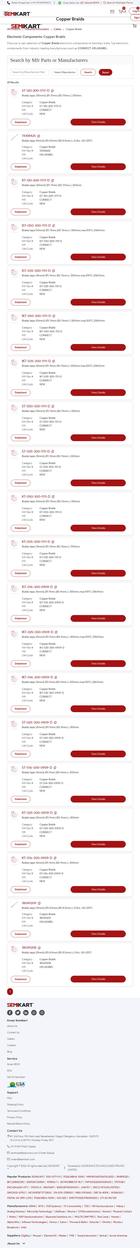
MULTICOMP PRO (85, 1216)
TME (71, 1235)
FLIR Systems (53, 1206)
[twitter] (17, 1012)
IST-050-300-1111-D (36, 225)
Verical (103, 1235)
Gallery (11, 1038)
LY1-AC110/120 (108, 1198)
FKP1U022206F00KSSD (98, 1182)
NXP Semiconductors (31, 1216)
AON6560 (116, 1192)
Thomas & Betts (78, 1222)
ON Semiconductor (102, 1206)
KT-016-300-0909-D (37, 858)
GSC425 (61, 1198)
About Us (12, 1026)
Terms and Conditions (19, 1110)
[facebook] (10, 1012)
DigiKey (25, 1235)
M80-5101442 (83, 1192)
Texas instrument (86, 1235)
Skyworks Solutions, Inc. (58, 1216)
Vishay (119, 1206)
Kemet (106, 1211)
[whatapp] (34, 1012)
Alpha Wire (13, 1222)
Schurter (94, 1222)
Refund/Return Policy (18, 1123)
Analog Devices (15, 1211)
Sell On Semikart (16, 1077)
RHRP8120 (122, 1176)
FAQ (9, 1098)
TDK (86, 1206)
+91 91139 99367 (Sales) (23, 1146)
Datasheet (21, 122)
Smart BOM (13, 1064)
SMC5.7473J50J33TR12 (106, 1187)
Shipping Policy (15, 1104)
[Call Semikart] (29, 2)
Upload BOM (89, 2)
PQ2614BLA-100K (44, 1198)
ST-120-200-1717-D (35, 91)
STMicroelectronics (89, 1211)
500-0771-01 (53, 1176)
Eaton (63, 1222)
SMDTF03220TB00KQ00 (83, 1198)
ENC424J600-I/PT (17, 1187)
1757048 (119, 1182)
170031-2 (36, 1187)
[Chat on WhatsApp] (68, 2)
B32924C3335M (35, 1182)
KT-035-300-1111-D (36, 542)
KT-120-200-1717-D (36, 180)
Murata (117, 1222)
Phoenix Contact (122, 1211)
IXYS (40, 1206)
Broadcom (13, 1227)
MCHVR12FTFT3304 (39, 1192)
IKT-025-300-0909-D (37, 632)
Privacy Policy (14, 1117)
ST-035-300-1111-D (36, 451)
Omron (53, 1222)
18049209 (29, 903)
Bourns (71, 1211)
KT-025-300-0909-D (37, 813)
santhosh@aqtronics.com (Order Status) (32, 1153)
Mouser (37, 1235)
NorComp (102, 1216)
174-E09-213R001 (63, 1192)
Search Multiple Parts (117, 2)
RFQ (9, 1070)
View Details (98, 122)
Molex (12, 1216)
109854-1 (52, 1182)
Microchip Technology (39, 1211)
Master (63, 1235)
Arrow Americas (118, 1235)
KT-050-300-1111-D (36, 497)
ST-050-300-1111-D (36, 406)
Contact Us (13, 1032)
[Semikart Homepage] (18, 14)
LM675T (85, 1187)
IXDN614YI (37, 1176)
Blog (9, 1051)
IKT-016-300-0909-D (37, 677)
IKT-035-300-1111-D (36, 361)
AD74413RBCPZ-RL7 (71, 1182)
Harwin (115, 1216)
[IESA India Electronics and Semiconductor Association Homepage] (16, 1084)
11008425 (29, 136)
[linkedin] (26, 1012)
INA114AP (49, 1187)
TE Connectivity (72, 1206)
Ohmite (106, 1222)
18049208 (29, 948)
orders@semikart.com (23, 1159)
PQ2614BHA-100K (73, 1176)
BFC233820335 (15, 1182)
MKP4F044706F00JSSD (100, 1176)
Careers (11, 1045)
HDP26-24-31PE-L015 (19, 1198)
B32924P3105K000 (67, 1187)
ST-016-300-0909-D (37, 768)
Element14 (50, 1235)
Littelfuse (60, 1211)
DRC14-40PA (101, 1192)
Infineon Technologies (34, 1222)
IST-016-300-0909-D (37, 587)
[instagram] (42, 1012)
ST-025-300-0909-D (37, 722)
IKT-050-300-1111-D (36, 316)
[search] (124, 11)
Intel (23, 1227)
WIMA (32, 1206)
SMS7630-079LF (16, 1192)
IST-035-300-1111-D (36, 271)
